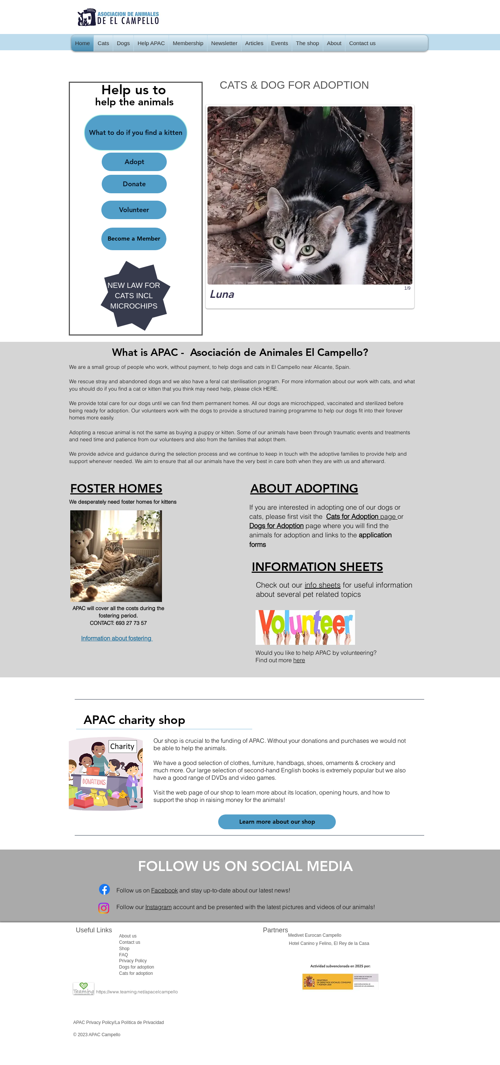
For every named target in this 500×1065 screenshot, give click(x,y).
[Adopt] (134, 162)
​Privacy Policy (133, 960)
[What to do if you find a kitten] (136, 133)
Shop (124, 948)
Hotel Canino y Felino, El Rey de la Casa (329, 943)
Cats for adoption (136, 973)
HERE (270, 388)
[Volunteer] (133, 210)
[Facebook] (104, 889)
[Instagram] (104, 908)
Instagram (158, 907)
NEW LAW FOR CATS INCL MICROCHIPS (134, 295)
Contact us (129, 942)
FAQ (123, 954)
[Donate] (134, 184)
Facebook (164, 890)
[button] (103, 43)
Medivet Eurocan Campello (314, 935)
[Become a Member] (133, 239)
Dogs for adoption (136, 967)
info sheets (323, 584)
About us (127, 936)
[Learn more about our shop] (277, 821)
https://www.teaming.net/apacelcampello (137, 991)
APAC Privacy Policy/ (94, 1022)
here (299, 660)
